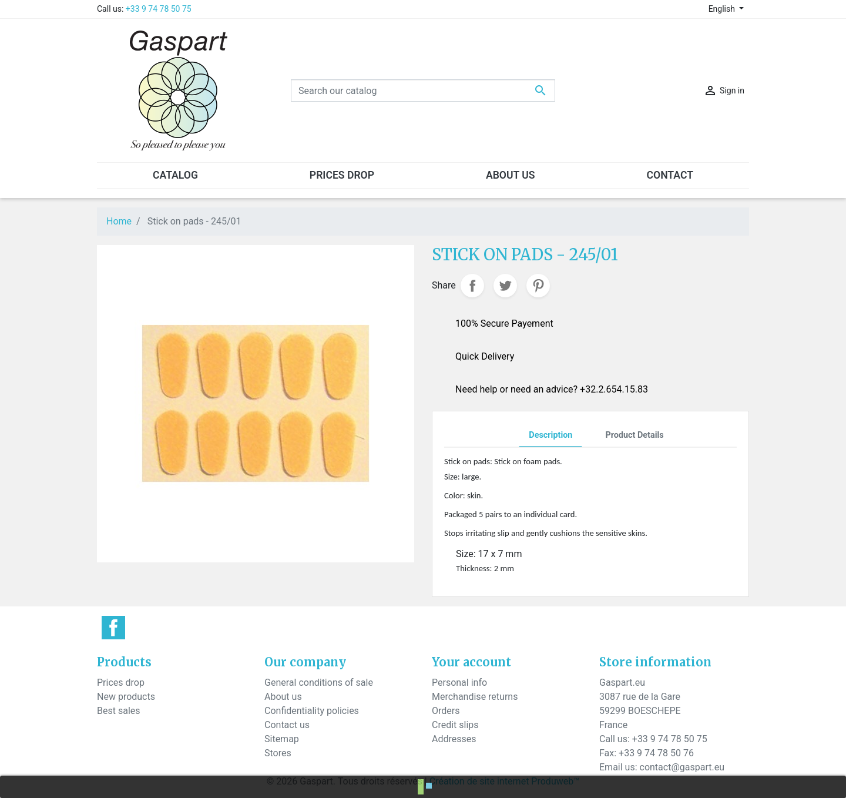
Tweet (505, 285)
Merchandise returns (475, 696)
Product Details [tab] (634, 435)
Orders (445, 710)
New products (126, 696)
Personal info (459, 682)
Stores (277, 753)
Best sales (118, 710)
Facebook (113, 627)
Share (472, 285)
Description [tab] (550, 435)
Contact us (287, 724)
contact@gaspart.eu (682, 767)
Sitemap (281, 739)
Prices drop (121, 682)
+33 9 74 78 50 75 (159, 9)
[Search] (423, 90)
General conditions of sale (318, 682)
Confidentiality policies (311, 710)
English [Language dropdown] (723, 9)
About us (283, 696)
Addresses (454, 739)
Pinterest (538, 285)
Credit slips (455, 724)
